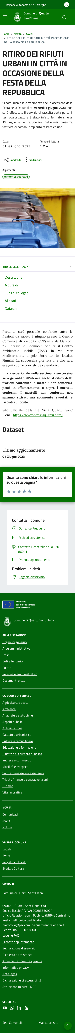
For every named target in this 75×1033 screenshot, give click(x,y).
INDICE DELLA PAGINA (37, 267)
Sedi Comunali (12, 1022)
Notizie (7, 827)
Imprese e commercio (16, 760)
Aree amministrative (16, 648)
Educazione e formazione (19, 747)
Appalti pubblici (12, 721)
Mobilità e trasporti (15, 766)
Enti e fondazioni (13, 661)
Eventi (6, 855)
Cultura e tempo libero (17, 741)
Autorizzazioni (12, 728)
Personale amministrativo (19, 674)
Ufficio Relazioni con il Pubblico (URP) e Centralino (36, 915)
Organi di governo (14, 642)
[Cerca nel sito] (64, 17)
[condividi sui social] (11, 160)
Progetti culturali (14, 862)
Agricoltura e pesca (15, 702)
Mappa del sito (48, 1022)
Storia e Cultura (13, 868)
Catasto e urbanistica (16, 734)
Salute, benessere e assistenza (23, 773)
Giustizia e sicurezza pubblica (22, 753)
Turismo (7, 785)
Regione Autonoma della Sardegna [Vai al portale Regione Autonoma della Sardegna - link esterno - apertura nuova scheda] (26, 5)
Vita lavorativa (12, 792)
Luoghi (7, 849)
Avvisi (6, 820)
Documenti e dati (14, 680)
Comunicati (10, 814)
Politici (7, 667)
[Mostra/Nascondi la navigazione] (4, 16)
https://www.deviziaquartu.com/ (38, 415)
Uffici (5, 654)
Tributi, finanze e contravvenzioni (25, 779)
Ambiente (9, 709)
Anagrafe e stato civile (17, 715)
